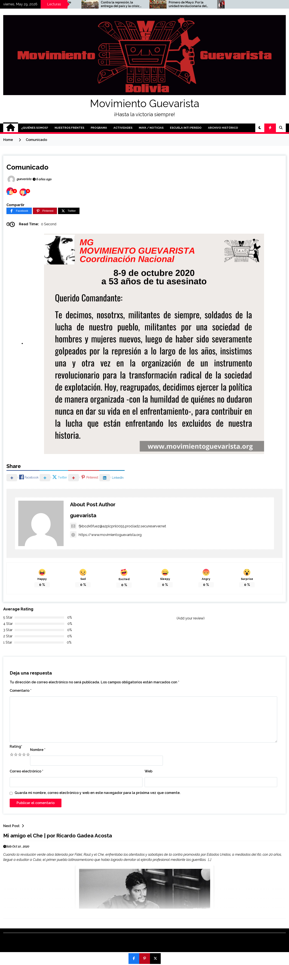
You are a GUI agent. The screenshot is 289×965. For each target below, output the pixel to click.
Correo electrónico (26, 771)
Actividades (122, 127)
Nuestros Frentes (69, 127)
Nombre (37, 750)
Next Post (14, 826)
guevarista (83, 515)
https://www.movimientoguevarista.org (106, 535)
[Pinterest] (45, 211)
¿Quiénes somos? (34, 127)
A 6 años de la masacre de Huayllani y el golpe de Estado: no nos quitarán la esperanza (93, 4)
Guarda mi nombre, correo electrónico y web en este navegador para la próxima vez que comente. (97, 793)
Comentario (20, 691)
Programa (99, 127)
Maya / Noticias (151, 127)
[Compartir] (133, 958)
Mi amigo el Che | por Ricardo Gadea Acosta (57, 835)
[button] (259, 128)
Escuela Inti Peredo (186, 127)
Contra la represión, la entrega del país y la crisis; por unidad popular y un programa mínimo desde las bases (162, 4)
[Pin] (144, 958)
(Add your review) (191, 618)
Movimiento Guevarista (144, 103)
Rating (16, 746)
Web (148, 771)
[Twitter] (68, 211)
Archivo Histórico (223, 127)
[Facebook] (19, 211)
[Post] (155, 958)
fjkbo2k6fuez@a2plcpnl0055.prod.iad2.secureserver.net (118, 526)
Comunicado (27, 167)
